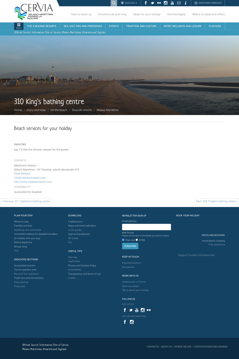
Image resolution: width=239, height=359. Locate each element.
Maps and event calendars (82, 225)
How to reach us (81, 14)
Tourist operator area (25, 269)
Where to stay (21, 221)
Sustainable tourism (24, 265)
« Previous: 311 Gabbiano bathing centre (26, 201)
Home (18, 110)
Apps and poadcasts (79, 234)
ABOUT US (166, 346)
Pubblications (75, 221)
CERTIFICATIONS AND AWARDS (210, 346)
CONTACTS (152, 346)
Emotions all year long (112, 14)
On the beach (59, 110)
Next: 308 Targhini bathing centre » (216, 201)
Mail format (145, 234)
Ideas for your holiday (146, 14)
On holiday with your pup (27, 238)
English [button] (130, 3)
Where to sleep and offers (208, 14)
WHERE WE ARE (183, 346)
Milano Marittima (107, 110)
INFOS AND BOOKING (213, 235)
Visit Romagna (176, 14)
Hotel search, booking (213, 240)
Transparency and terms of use (84, 273)
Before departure (23, 242)
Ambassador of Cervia (134, 281)
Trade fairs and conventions (28, 278)
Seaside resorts (82, 110)
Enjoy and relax (36, 110)
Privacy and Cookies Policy (82, 265)
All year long (20, 246)
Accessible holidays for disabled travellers (36, 234)
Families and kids (23, 225)
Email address (129, 221)
